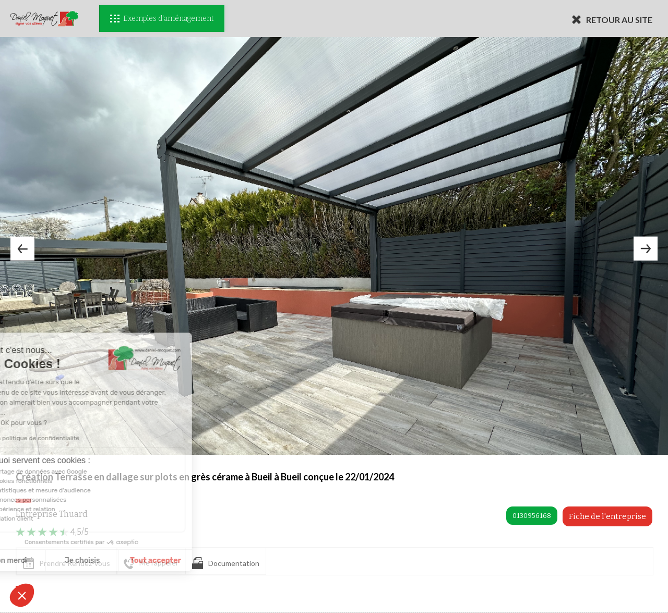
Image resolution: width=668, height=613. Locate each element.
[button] (21, 595)
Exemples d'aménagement (161, 18)
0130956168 (531, 516)
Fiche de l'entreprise (607, 516)
